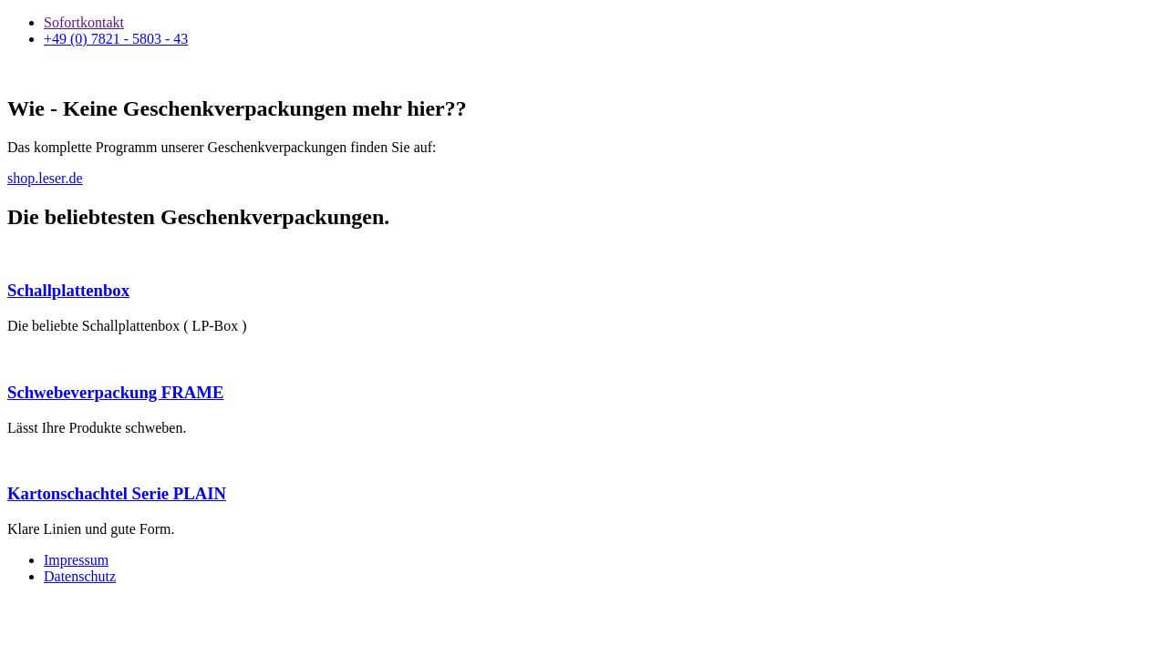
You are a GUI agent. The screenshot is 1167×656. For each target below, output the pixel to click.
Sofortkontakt (84, 22)
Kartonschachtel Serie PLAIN (116, 493)
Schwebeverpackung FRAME (115, 392)
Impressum (76, 560)
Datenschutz (80, 576)
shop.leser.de (45, 178)
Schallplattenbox (68, 290)
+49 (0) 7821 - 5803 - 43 (116, 38)
